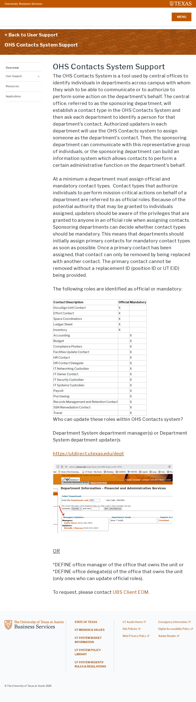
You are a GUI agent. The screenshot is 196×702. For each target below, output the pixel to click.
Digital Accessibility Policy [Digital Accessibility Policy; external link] (174, 629)
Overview (12, 67)
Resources (12, 86)
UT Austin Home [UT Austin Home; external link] (132, 622)
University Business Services (23, 3)
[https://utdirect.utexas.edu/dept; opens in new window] (88, 453)
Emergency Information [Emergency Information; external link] (172, 622)
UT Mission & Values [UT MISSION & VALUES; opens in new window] (90, 630)
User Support (14, 76)
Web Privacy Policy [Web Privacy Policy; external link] (134, 636)
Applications (13, 96)
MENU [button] (181, 17)
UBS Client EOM (131, 592)
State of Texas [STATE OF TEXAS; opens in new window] (86, 622)
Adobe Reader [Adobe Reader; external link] (167, 636)
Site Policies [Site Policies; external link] (129, 629)
